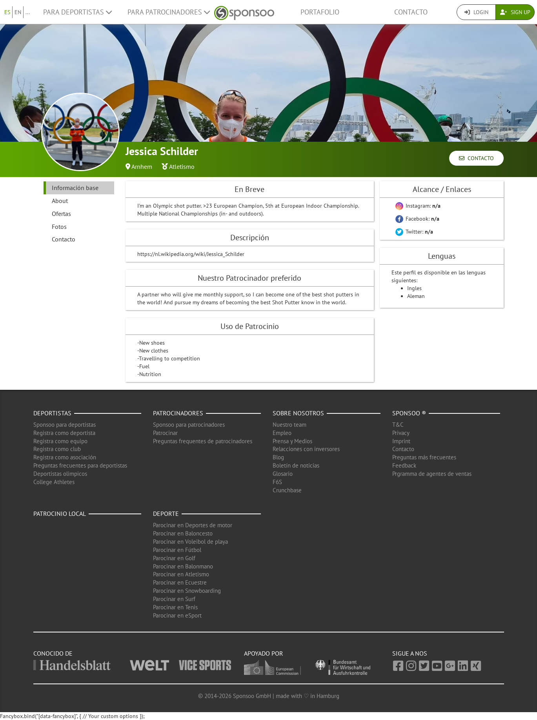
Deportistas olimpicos (60, 473)
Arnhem (141, 166)
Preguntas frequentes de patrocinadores (202, 441)
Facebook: (417, 218)
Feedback (404, 465)
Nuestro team (289, 424)
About (60, 201)
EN (18, 12)
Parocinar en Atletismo (181, 574)
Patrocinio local (59, 513)
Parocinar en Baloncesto (183, 533)
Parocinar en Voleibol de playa (190, 541)
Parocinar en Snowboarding (187, 590)
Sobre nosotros (298, 413)
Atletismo (182, 166)
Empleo (282, 433)
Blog (278, 457)
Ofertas (61, 213)
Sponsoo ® (409, 413)
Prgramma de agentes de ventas (431, 473)
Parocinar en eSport (177, 615)
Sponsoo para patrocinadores (189, 424)
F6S (277, 482)
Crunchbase (287, 490)
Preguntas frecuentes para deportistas (80, 465)
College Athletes (54, 482)
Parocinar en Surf (174, 599)
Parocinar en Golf (174, 558)
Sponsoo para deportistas (64, 424)
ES (7, 12)
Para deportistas (77, 11)
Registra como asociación (64, 457)
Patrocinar (165, 433)
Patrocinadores (178, 413)
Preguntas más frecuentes (424, 457)
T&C (398, 424)
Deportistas (52, 413)
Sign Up (515, 12)
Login (476, 12)
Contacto (411, 11)
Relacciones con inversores (306, 449)
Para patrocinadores (168, 11)
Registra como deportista (64, 433)
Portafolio (319, 11)
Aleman (416, 296)
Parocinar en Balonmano (183, 566)
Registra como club (57, 449)
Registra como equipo (60, 441)
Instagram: (418, 205)
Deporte (166, 513)
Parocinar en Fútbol (177, 550)
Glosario (283, 473)
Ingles (414, 288)
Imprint (401, 441)
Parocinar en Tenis (175, 607)
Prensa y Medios (292, 441)
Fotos (59, 226)
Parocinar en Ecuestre (180, 582)
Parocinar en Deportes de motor (192, 525)
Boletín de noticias (296, 465)
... (27, 12)
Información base (75, 188)
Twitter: (414, 231)
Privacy (401, 433)
